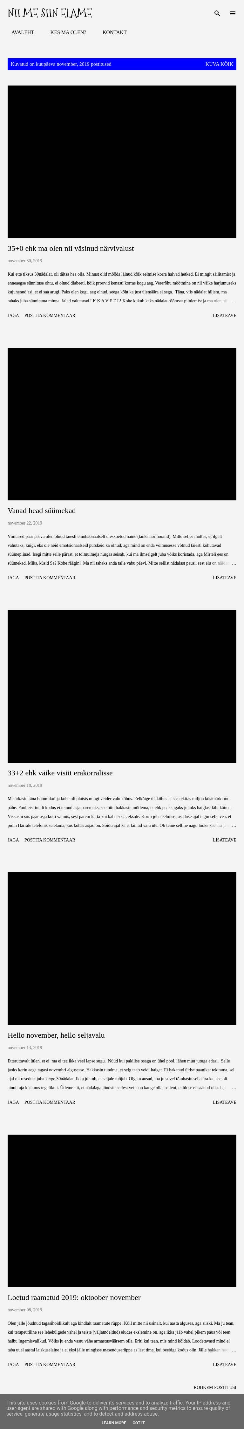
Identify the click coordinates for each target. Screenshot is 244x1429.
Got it (138, 1422)
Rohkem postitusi (215, 1387)
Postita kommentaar (49, 315)
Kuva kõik (219, 64)
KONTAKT (111, 32)
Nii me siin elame (50, 13)
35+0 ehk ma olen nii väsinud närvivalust (71, 248)
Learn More (114, 1422)
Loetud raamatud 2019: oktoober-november (74, 1297)
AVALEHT (19, 32)
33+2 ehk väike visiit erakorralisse (60, 773)
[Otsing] (217, 11)
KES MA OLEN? (65, 32)
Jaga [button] (13, 315)
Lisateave (224, 315)
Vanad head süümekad (42, 510)
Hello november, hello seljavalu (56, 1035)
